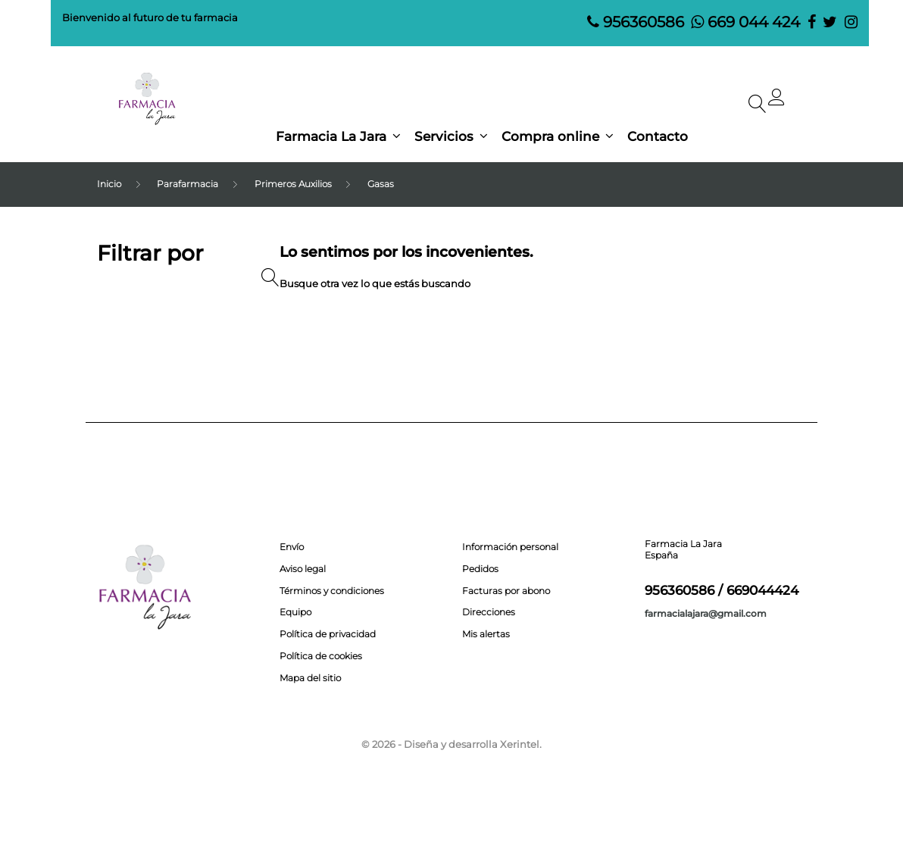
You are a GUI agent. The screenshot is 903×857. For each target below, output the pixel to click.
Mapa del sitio (310, 678)
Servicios (443, 137)
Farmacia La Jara (331, 137)
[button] (776, 101)
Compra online (550, 137)
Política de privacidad (328, 634)
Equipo (295, 612)
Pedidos (480, 569)
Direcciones (488, 612)
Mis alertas (486, 634)
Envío (292, 547)
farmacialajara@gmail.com (706, 613)
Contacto (657, 137)
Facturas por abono (506, 591)
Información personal (510, 547)
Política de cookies (321, 656)
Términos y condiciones (332, 591)
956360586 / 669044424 (721, 590)
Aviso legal (303, 569)
